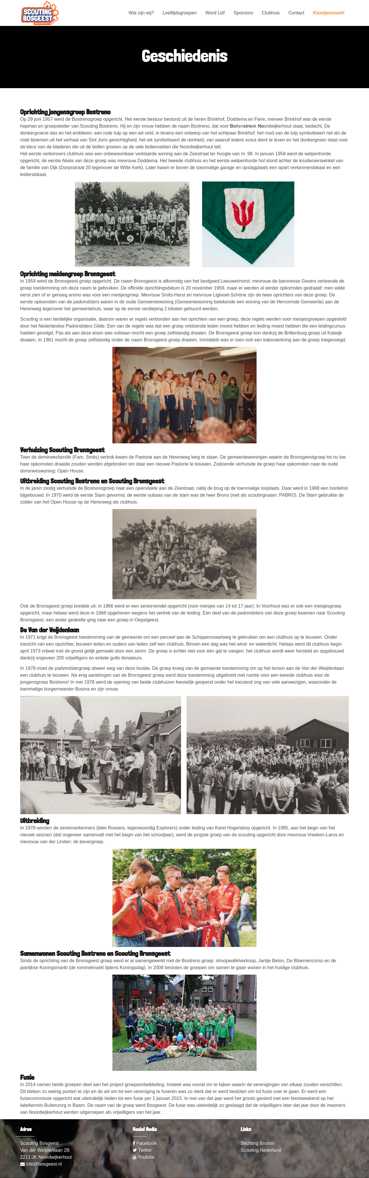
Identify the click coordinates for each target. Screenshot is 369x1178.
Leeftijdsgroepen (180, 12)
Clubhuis (271, 12)
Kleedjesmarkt (328, 12)
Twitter (142, 1150)
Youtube (144, 1157)
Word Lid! (215, 12)
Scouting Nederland (261, 1150)
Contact (296, 12)
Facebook (145, 1143)
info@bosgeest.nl (41, 1164)
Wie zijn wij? (141, 12)
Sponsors (243, 12)
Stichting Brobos (257, 1143)
